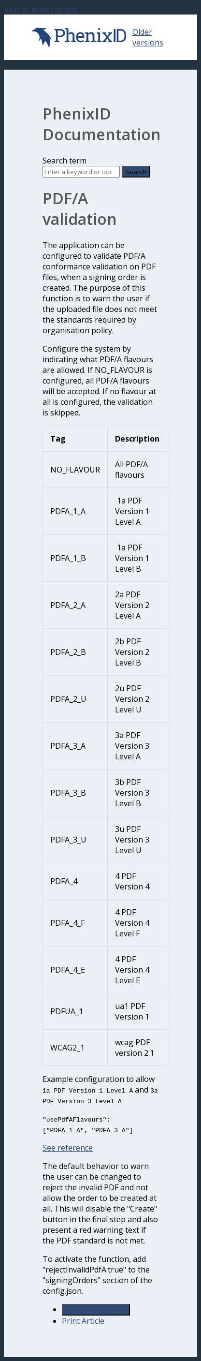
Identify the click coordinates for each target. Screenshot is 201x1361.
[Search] (81, 172)
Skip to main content (41, 9)
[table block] (100, 746)
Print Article (83, 1321)
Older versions (147, 37)
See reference (68, 1147)
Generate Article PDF (96, 1309)
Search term (64, 160)
